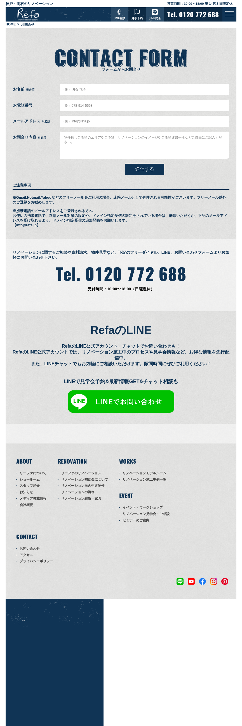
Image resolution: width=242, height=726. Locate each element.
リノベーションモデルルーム (144, 473)
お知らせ (26, 492)
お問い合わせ (30, 549)
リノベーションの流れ (78, 492)
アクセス (26, 555)
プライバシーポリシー (36, 561)
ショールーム (30, 479)
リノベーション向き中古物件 (83, 486)
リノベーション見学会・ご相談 (146, 514)
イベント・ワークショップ (143, 508)
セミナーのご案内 (136, 521)
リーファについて (33, 473)
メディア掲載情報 (33, 499)
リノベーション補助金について (84, 479)
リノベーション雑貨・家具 (81, 499)
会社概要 (26, 505)
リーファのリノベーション (81, 473)
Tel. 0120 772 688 (121, 274)
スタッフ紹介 (30, 486)
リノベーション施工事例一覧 (144, 479)
